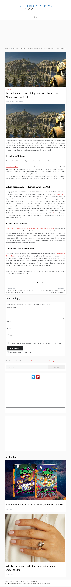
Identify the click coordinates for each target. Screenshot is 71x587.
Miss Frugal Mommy (35, 6)
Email (9, 328)
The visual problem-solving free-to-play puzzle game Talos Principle (30, 228)
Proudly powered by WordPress (15, 583)
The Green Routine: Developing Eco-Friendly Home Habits (53, 291)
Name (9, 321)
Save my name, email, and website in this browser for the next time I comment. (35, 343)
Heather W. (21, 101)
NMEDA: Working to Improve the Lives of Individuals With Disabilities (19, 291)
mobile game (60, 194)
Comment (11, 308)
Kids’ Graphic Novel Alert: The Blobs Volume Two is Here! (34, 504)
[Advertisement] (35, 33)
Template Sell (45, 583)
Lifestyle (8, 89)
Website (10, 335)
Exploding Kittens (12, 167)
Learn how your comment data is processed (45, 361)
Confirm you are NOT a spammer (19, 352)
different (56, 213)
